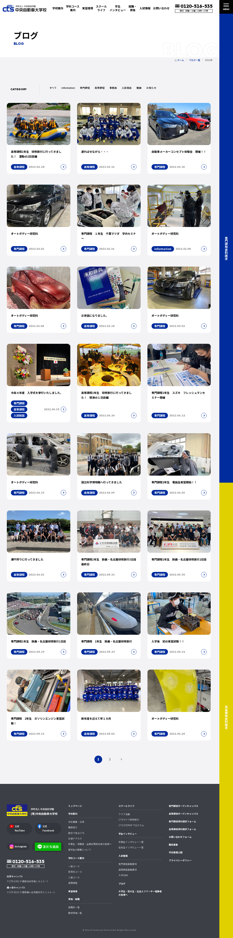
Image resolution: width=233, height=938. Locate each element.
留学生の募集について (79, 849)
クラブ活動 (124, 814)
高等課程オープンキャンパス (183, 813)
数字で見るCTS (76, 833)
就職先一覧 (74, 907)
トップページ (75, 806)
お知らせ (151, 87)
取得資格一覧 (75, 913)
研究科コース (75, 871)
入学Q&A (123, 875)
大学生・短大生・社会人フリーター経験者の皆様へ (140, 893)
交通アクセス (75, 838)
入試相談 (127, 87)
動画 (139, 87)
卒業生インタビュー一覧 (131, 842)
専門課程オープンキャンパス (183, 806)
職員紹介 (72, 827)
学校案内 (72, 813)
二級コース (74, 877)
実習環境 (87, 8)
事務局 (113, 87)
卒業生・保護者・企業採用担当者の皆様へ (89, 844)
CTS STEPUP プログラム (131, 825)
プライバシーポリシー (180, 860)
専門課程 (85, 87)
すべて (53, 87)
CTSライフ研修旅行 (129, 819)
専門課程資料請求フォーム (182, 821)
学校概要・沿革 (76, 821)
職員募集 (173, 844)
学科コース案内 (76, 858)
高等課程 (100, 87)
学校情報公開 (175, 852)
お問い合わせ (161, 8)
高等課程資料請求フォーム (182, 829)
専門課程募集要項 (128, 864)
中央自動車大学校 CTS (24, 8)
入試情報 (123, 855)
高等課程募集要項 (128, 869)
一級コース (74, 866)
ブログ (122, 883)
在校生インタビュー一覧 (131, 847)
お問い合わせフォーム (180, 837)
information (68, 87)
